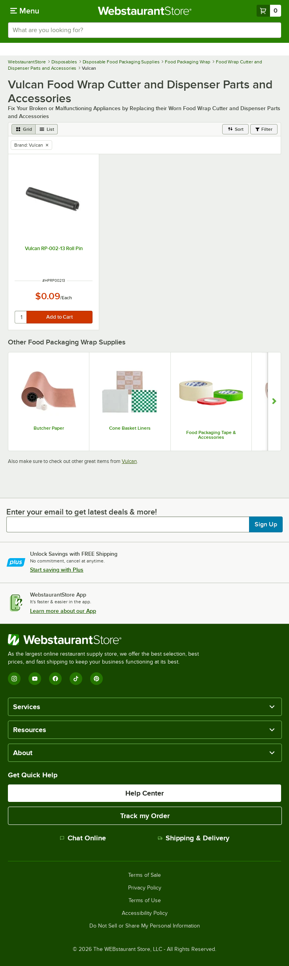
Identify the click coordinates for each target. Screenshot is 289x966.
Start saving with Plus (56, 569)
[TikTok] (76, 678)
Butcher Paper (49, 428)
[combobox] (144, 30)
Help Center (144, 793)
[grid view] (23, 129)
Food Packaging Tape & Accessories (211, 435)
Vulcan (129, 461)
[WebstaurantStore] (107, 639)
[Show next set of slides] (274, 401)
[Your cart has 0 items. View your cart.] (269, 11)
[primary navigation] (25, 11)
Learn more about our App (63, 611)
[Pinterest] (96, 678)
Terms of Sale (144, 875)
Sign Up (266, 524)
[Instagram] (14, 678)
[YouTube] (34, 678)
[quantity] (21, 317)
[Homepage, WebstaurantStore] (144, 10)
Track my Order (145, 816)
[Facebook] (55, 678)
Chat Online (83, 838)
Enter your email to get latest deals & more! (81, 512)
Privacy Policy (144, 888)
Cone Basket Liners (130, 428)
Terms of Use (144, 900)
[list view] (47, 129)
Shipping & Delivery (193, 838)
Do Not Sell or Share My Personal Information (144, 926)
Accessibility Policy (145, 913)
